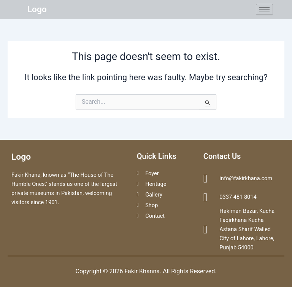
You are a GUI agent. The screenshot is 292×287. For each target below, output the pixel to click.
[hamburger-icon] (264, 9)
